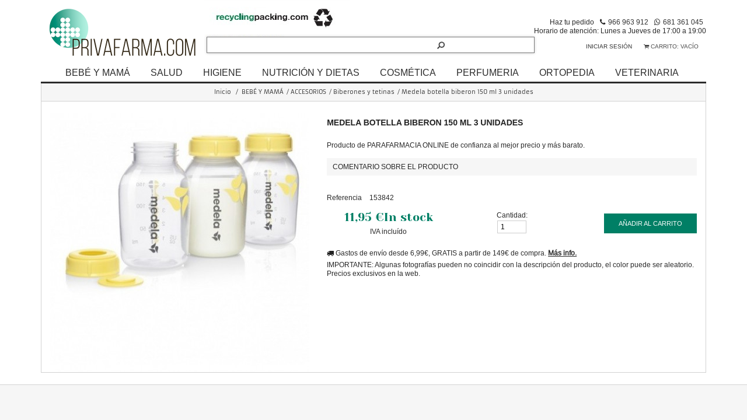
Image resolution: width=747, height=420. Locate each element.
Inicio (222, 92)
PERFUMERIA (487, 72)
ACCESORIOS (308, 92)
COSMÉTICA (408, 72)
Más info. (562, 253)
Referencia (344, 197)
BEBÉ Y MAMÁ (97, 72)
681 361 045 (683, 22)
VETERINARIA (647, 72)
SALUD (167, 72)
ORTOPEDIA (567, 72)
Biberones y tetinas (364, 92)
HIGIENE (222, 72)
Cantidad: (512, 215)
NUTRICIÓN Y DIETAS (310, 72)
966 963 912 (628, 22)
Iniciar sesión (609, 46)
